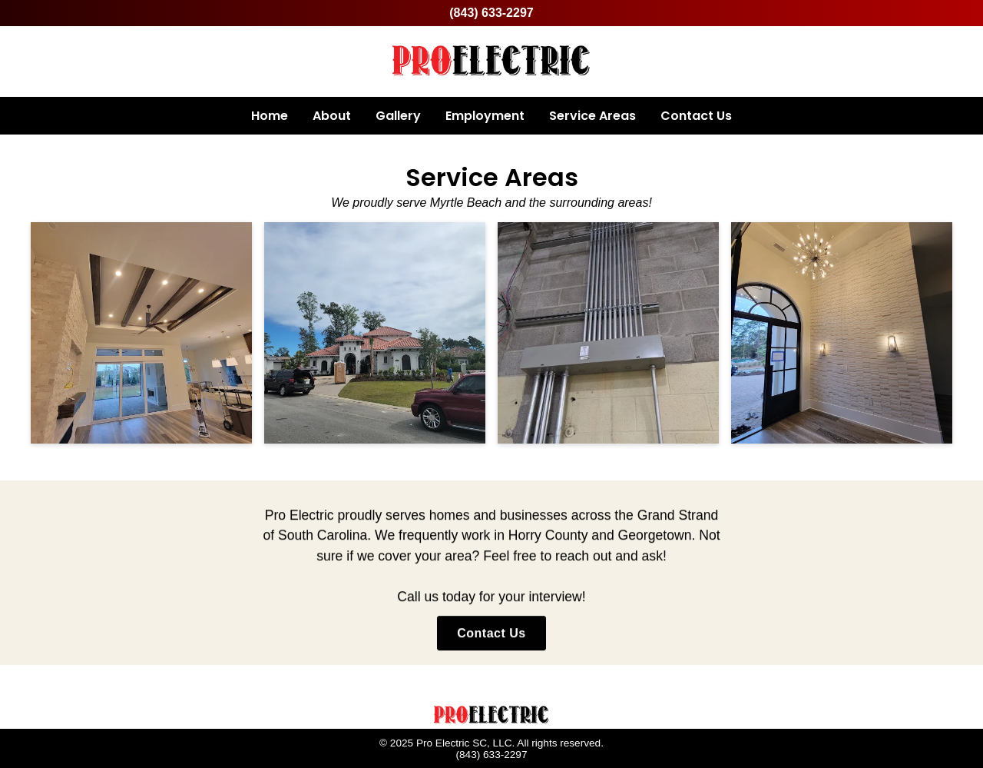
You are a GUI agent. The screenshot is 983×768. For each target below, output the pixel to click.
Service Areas (592, 116)
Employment (485, 116)
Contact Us (696, 116)
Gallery (398, 116)
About (332, 116)
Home (269, 116)
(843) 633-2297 (491, 12)
